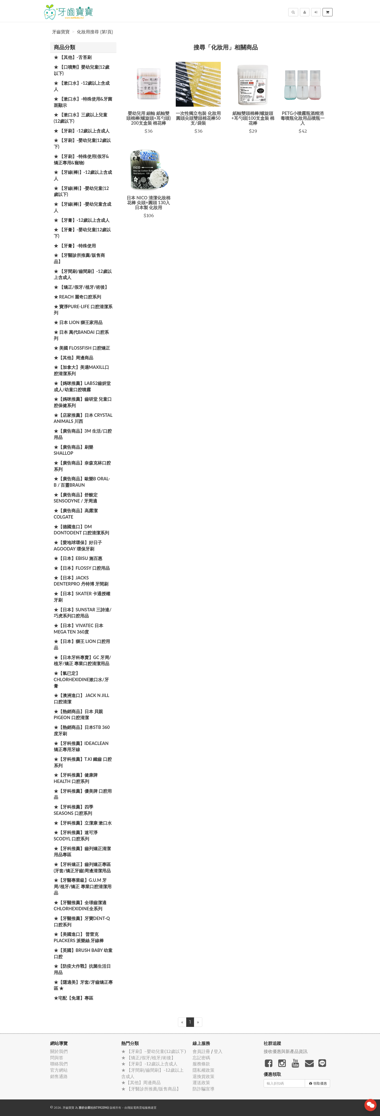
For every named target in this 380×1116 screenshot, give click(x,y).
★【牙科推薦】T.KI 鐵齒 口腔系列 (83, 762)
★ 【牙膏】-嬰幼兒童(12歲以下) (82, 233)
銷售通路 (59, 1076)
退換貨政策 (203, 1076)
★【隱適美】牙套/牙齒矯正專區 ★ (83, 985)
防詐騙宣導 (203, 1089)
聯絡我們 (59, 1064)
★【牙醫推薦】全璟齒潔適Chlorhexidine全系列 (80, 905)
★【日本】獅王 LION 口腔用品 (82, 644)
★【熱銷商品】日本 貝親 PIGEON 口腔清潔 (78, 714)
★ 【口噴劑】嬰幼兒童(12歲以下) (81, 70)
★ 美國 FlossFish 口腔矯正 (82, 348)
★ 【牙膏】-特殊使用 (75, 245)
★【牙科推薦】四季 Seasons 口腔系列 (73, 810)
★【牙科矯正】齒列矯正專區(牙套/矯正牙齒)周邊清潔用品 (82, 867)
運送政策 (201, 1082)
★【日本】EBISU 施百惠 (78, 558)
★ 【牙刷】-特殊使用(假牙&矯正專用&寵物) (81, 159)
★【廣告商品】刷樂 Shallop (73, 450)
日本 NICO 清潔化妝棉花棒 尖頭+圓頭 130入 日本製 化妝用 (148, 202)
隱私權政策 (203, 1070)
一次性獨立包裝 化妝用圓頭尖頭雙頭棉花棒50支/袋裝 (198, 118)
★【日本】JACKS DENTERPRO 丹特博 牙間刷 (81, 581)
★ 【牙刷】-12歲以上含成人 (82, 130)
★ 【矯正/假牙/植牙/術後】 (81, 287)
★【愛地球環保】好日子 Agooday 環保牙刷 (78, 545)
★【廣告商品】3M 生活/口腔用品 (83, 434)
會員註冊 (201, 1051)
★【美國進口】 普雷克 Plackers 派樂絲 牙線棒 (79, 937)
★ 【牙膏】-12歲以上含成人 (82, 220)
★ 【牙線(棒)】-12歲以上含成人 (83, 175)
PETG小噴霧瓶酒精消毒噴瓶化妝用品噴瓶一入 (302, 118)
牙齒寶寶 (61, 32)
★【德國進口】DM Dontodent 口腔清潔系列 (81, 530)
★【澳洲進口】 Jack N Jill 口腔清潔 (81, 698)
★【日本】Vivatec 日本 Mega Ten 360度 (78, 628)
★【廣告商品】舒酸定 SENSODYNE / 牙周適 (76, 498)
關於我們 (59, 1051)
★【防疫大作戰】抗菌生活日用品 (82, 969)
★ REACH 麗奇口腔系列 (77, 296)
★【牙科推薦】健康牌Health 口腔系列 (76, 778)
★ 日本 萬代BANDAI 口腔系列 (81, 335)
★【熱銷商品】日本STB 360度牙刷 (82, 730)
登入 (218, 1051)
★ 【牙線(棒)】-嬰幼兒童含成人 (82, 207)
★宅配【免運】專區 (73, 998)
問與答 (56, 1057)
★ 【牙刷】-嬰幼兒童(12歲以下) (82, 143)
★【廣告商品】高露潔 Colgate (76, 514)
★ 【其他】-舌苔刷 (73, 57)
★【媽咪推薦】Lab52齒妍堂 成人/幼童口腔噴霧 (82, 386)
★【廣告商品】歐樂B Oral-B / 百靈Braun (82, 482)
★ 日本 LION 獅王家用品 (78, 322)
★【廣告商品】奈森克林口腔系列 (82, 466)
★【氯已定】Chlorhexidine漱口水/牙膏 (81, 679)
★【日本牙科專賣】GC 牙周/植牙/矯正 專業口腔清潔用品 (82, 660)
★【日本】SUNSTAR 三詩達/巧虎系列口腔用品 (82, 613)
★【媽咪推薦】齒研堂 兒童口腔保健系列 (83, 402)
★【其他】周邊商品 (73, 357)
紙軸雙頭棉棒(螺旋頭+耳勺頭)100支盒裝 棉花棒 (252, 118)
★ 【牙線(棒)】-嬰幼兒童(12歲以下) (81, 191)
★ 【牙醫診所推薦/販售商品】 (79, 258)
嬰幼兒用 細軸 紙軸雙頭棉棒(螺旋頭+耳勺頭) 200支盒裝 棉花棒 (148, 118)
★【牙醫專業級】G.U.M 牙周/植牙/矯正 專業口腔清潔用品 (82, 886)
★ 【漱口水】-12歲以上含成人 (82, 86)
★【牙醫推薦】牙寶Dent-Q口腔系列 (82, 921)
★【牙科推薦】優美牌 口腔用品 (83, 794)
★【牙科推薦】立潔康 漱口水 (83, 823)
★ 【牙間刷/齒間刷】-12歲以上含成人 (83, 274)
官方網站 (59, 1070)
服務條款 (201, 1064)
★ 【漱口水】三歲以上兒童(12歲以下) (80, 118)
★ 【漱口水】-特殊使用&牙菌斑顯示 (83, 102)
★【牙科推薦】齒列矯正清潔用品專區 (82, 851)
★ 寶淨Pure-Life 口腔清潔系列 (83, 310)
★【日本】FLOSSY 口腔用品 (82, 568)
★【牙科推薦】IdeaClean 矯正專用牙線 (81, 746)
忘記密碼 (201, 1057)
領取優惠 (318, 1083)
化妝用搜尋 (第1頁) (95, 32)
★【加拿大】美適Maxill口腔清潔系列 (81, 370)
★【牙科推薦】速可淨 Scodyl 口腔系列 (76, 835)
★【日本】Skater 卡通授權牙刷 (82, 597)
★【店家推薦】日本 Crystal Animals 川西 (83, 418)
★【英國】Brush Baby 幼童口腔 (83, 953)
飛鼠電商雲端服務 (139, 1107)
